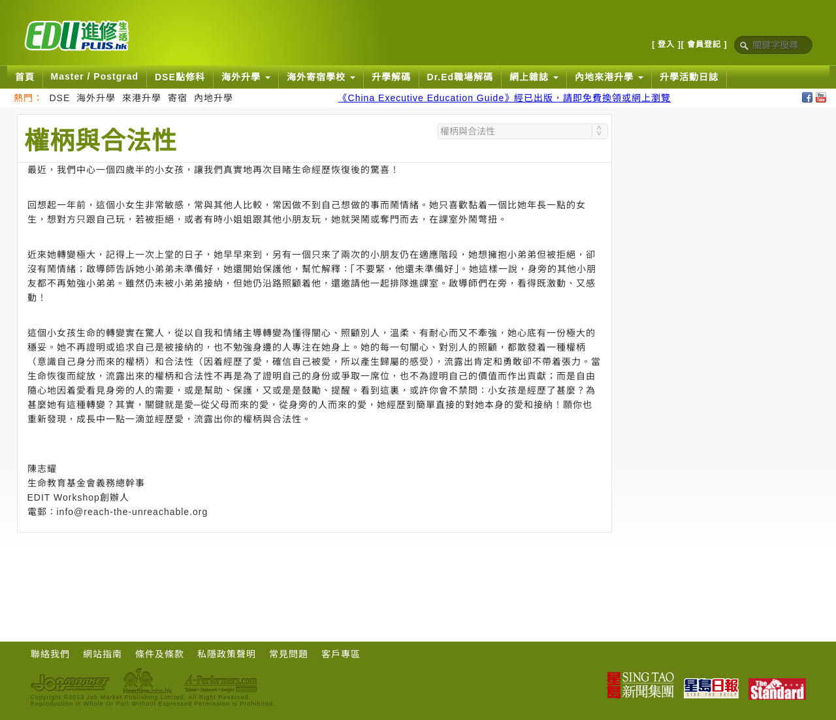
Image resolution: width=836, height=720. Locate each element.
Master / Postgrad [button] (94, 76)
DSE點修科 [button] (180, 77)
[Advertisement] (314, 568)
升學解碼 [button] (391, 77)
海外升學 (96, 98)
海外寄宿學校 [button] (321, 77)
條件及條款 (159, 654)
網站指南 (102, 654)
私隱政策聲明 (226, 654)
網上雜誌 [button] (533, 77)
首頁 (25, 77)
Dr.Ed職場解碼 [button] (460, 77)
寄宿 (177, 98)
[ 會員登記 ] (704, 44)
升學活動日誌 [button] (689, 77)
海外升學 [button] (245, 77)
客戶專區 (341, 654)
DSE (60, 98)
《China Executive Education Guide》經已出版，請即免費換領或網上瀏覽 (504, 98)
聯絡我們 (50, 654)
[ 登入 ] (666, 44)
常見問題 (288, 654)
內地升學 (213, 98)
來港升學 (141, 98)
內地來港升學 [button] (609, 77)
